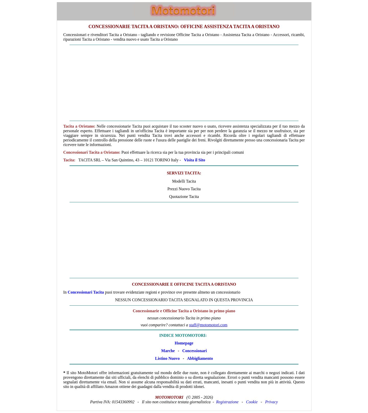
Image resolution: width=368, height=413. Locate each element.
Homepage (184, 343)
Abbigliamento (200, 358)
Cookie (252, 402)
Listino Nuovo (167, 358)
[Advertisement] (184, 83)
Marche (168, 351)
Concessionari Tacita (86, 292)
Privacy (271, 402)
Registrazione (227, 402)
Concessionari (194, 351)
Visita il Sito (194, 160)
